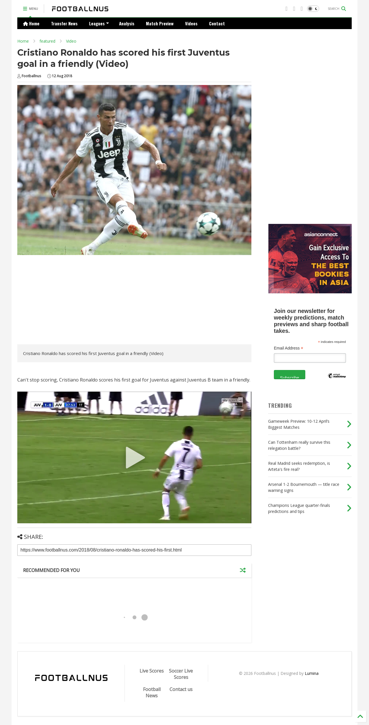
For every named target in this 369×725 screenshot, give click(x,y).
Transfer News (64, 23)
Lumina (312, 673)
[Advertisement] (65, 301)
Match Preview (160, 23)
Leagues (99, 23)
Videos (191, 23)
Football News (152, 692)
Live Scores (152, 671)
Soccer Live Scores (181, 674)
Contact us (181, 689)
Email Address (288, 348)
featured (47, 41)
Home (31, 23)
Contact (217, 23)
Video (71, 41)
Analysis (126, 23)
